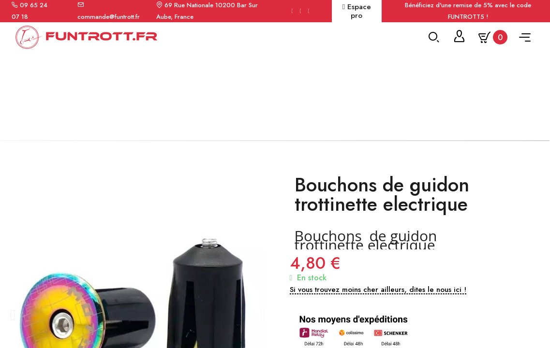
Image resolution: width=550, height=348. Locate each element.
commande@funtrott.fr (108, 16)
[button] (12, 322)
